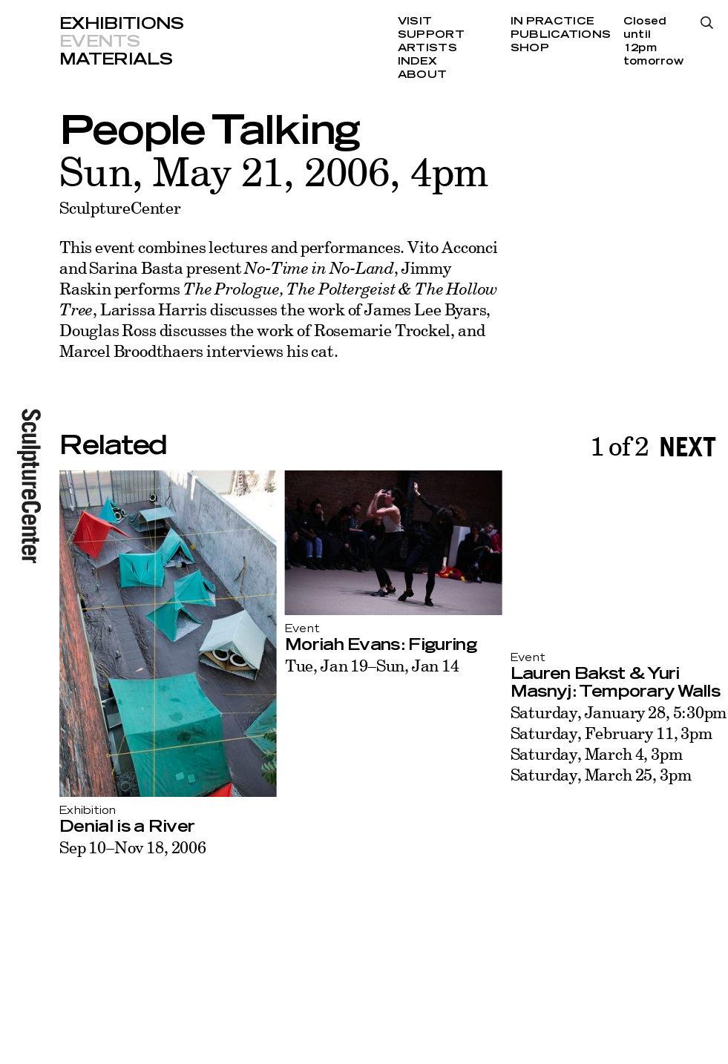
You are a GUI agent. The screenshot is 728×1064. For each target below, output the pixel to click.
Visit (415, 21)
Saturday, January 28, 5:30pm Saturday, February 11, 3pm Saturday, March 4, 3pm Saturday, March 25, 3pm (619, 743)
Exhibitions (121, 24)
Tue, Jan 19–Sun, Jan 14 (372, 665)
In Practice (552, 21)
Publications (561, 35)
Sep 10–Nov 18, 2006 (132, 847)
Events (99, 41)
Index (417, 61)
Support (431, 35)
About (422, 75)
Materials (115, 59)
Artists (427, 48)
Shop (530, 48)
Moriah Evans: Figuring (380, 645)
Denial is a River (126, 826)
